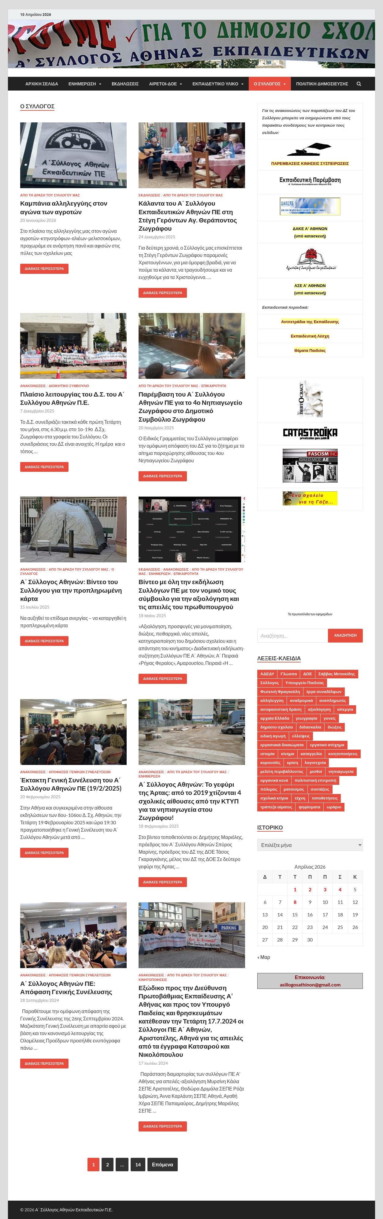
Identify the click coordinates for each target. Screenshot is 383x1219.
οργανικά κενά (274, 780)
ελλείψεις (301, 735)
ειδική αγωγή (273, 735)
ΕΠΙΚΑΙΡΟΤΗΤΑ (213, 386)
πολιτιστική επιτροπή (316, 780)
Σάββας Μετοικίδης (336, 673)
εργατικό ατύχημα (327, 744)
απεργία (345, 709)
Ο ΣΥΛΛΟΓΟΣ (267, 83)
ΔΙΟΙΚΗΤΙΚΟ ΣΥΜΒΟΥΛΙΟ (69, 386)
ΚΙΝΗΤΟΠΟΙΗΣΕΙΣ (153, 980)
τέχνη (300, 798)
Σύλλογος (269, 682)
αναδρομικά (301, 700)
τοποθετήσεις (325, 798)
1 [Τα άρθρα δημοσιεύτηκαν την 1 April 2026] (295, 889)
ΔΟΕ (307, 673)
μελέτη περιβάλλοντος (281, 771)
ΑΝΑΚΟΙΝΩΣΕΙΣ (33, 386)
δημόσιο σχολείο (276, 727)
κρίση (292, 762)
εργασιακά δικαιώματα (281, 744)
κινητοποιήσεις (343, 753)
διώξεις (335, 727)
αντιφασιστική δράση (281, 709)
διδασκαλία (310, 727)
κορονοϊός (270, 762)
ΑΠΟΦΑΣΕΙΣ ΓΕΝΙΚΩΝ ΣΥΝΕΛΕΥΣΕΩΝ (79, 772)
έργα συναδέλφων (324, 691)
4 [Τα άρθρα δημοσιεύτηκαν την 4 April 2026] (340, 889)
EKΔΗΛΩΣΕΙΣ (125, 83)
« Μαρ (263, 957)
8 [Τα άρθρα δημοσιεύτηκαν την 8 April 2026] (295, 902)
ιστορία (267, 753)
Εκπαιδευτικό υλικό (215, 83)
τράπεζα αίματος (276, 806)
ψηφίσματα (309, 806)
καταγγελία (311, 753)
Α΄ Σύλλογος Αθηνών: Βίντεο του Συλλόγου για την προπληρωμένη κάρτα (71, 590)
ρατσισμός (294, 789)
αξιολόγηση (319, 709)
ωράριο (334, 806)
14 (138, 1164)
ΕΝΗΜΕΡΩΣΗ (82, 83)
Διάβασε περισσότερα (42, 267)
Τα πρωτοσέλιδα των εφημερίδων (310, 614)
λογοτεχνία (315, 762)
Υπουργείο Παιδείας (304, 682)
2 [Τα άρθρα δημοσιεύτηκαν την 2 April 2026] (310, 889)
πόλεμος (268, 789)
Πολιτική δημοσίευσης (322, 83)
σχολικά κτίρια (274, 798)
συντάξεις (320, 789)
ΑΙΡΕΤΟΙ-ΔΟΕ (163, 83)
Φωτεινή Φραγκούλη (280, 691)
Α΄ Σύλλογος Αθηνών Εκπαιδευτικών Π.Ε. (74, 1209)
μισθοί (316, 771)
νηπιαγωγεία (341, 771)
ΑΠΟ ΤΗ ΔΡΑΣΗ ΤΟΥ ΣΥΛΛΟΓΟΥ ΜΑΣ (50, 195)
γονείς (330, 718)
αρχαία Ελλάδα (274, 718)
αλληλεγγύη (272, 700)
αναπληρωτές (332, 700)
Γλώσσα (289, 673)
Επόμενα (162, 1164)
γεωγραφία (306, 718)
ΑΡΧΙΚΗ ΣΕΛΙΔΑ (41, 83)
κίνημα (287, 753)
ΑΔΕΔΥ (267, 673)
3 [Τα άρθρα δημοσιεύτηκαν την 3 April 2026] (325, 889)
